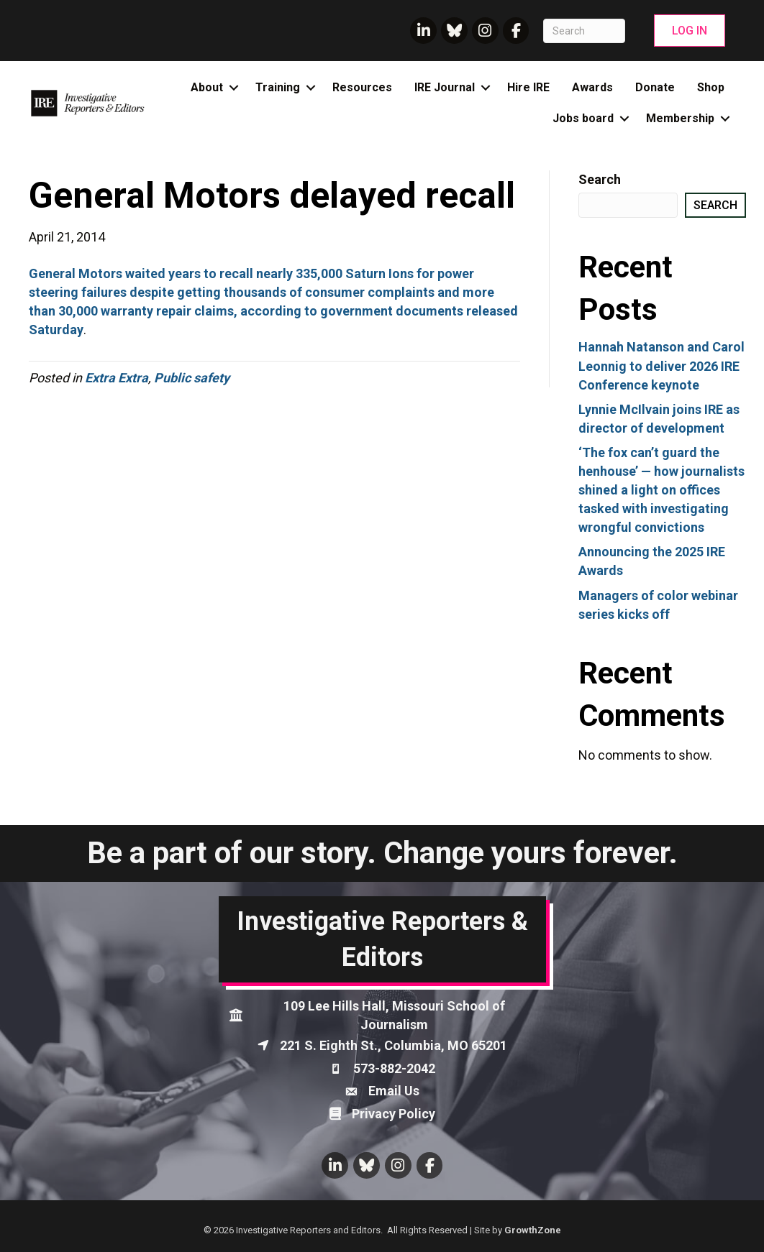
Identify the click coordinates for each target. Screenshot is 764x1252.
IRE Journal (444, 87)
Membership (680, 118)
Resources (362, 87)
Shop (710, 87)
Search (599, 179)
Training (277, 87)
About (207, 87)
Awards (592, 87)
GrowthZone (532, 1230)
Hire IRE (528, 87)
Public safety (191, 377)
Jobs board (583, 118)
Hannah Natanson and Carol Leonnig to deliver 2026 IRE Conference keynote (661, 365)
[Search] (583, 31)
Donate (655, 87)
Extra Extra (116, 377)
